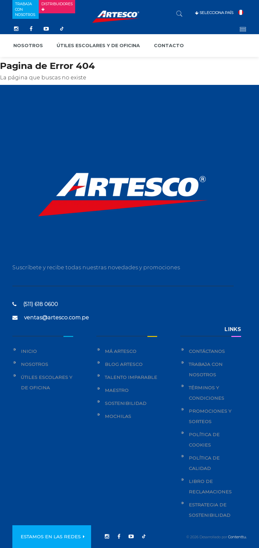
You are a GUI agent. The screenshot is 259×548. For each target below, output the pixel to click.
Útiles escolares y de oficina (98, 45)
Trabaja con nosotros (25, 9)
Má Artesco (120, 351)
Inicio (29, 351)
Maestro (117, 390)
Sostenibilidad (125, 403)
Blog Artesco (124, 364)
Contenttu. (237, 537)
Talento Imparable (131, 377)
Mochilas (118, 416)
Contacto (169, 45)
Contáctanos (207, 351)
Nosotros (28, 45)
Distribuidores (57, 6)
